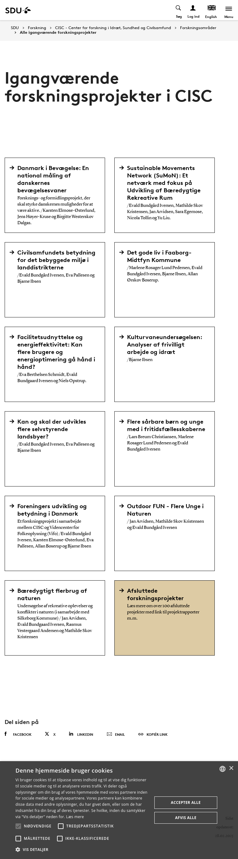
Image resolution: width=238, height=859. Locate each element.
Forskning (37, 28)
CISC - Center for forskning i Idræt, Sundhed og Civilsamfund (113, 28)
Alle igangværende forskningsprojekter (58, 32)
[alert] (119, 810)
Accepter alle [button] (186, 802)
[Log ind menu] (193, 10)
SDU (15, 28)
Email (116, 734)
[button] (18, 826)
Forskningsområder (198, 28)
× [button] (231, 768)
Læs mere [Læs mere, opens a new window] (75, 816)
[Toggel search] (178, 10)
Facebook (18, 734)
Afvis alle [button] (185, 817)
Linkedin (81, 734)
